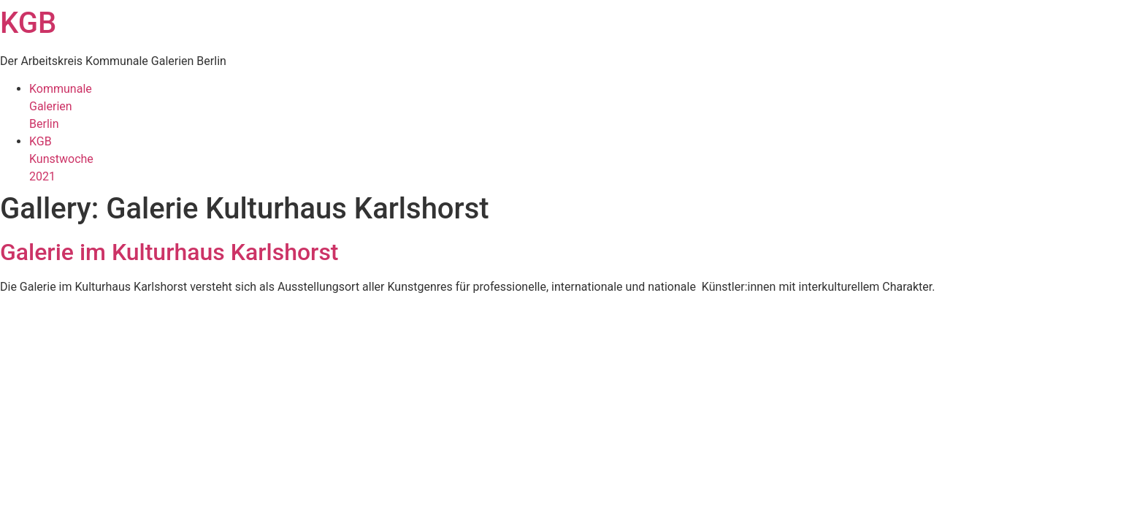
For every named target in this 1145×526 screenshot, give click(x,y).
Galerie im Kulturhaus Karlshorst (169, 252)
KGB (28, 23)
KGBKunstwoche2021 (61, 158)
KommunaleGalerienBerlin (60, 106)
